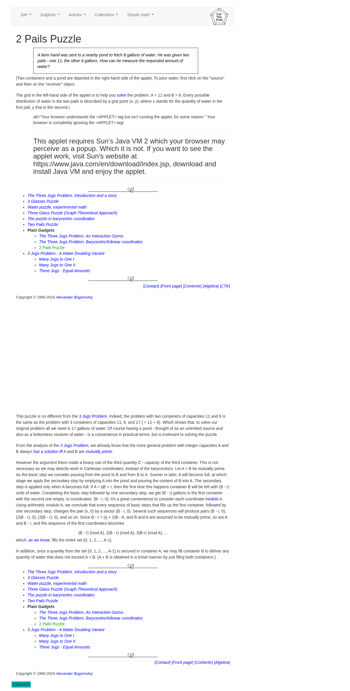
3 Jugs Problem (93, 416)
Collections (108, 16)
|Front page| (171, 286)
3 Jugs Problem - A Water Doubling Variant (65, 253)
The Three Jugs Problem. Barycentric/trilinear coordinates (91, 241)
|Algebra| (210, 286)
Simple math (141, 16)
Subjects (51, 16)
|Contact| (151, 286)
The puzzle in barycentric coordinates (61, 218)
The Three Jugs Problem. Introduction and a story (72, 195)
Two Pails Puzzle (42, 224)
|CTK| (225, 286)
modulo (212, 499)
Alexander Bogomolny (74, 297)
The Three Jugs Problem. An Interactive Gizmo (81, 236)
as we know (39, 540)
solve (121, 95)
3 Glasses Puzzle (43, 201)
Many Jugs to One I (56, 259)
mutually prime (99, 451)
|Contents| (192, 286)
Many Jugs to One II (57, 265)
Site (27, 16)
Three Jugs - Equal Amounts (64, 270)
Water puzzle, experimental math (56, 207)
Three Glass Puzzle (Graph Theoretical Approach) (72, 213)
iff (60, 451)
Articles (78, 16)
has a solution (45, 451)
